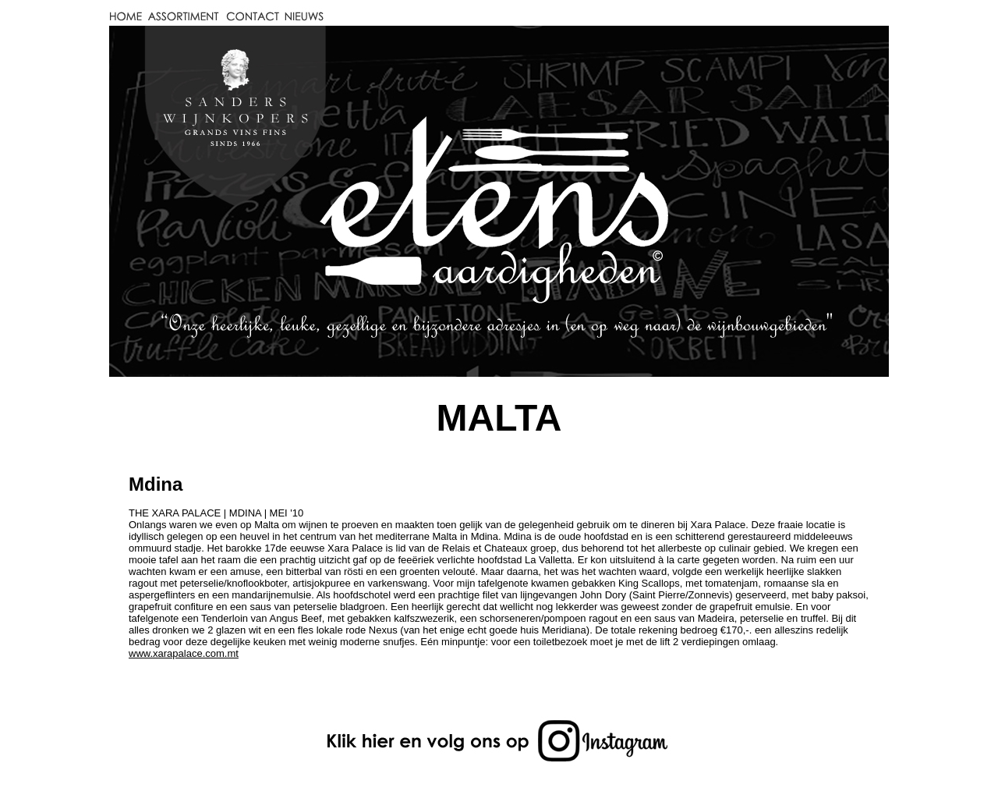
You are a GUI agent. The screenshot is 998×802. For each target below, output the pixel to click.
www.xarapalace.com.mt (184, 653)
